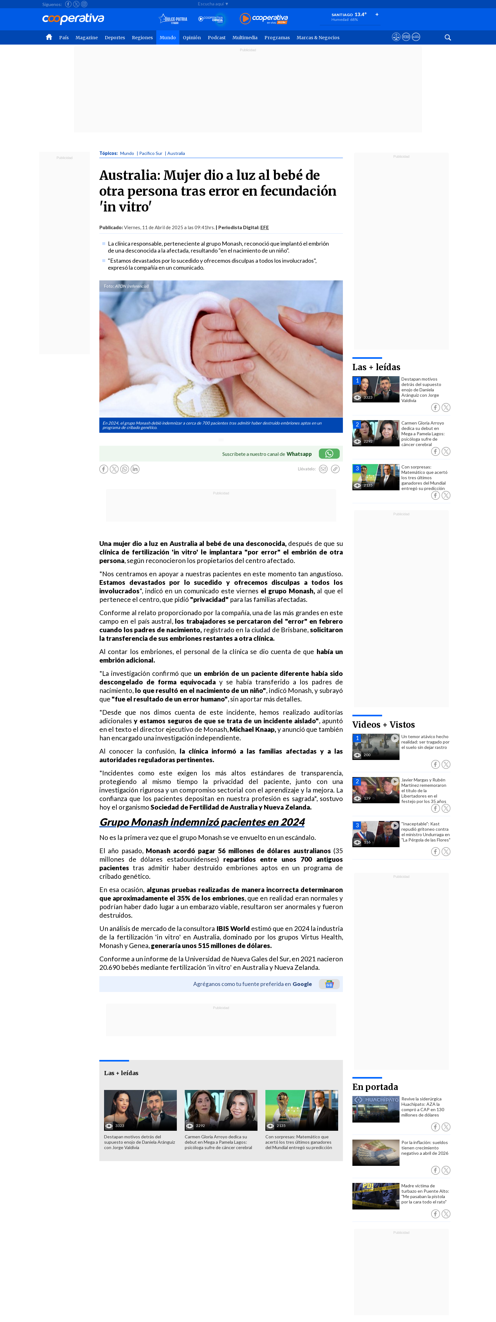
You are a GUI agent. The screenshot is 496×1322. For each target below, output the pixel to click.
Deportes (115, 37)
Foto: (109, 286)
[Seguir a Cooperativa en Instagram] (84, 4)
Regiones (142, 37)
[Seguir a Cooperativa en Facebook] (68, 4)
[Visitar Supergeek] (416, 43)
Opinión (192, 37)
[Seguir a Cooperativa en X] (76, 4)
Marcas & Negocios (318, 37)
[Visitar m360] (406, 43)
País (64, 37)
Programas (277, 37)
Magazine (87, 37)
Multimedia (244, 37)
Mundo (168, 37)
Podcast (217, 37)
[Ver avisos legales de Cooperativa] (396, 43)
